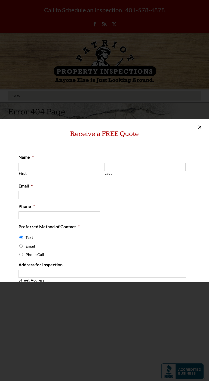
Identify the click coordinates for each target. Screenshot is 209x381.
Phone (27, 206)
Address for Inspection (41, 264)
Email (26, 185)
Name (26, 157)
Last (108, 173)
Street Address (32, 280)
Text (29, 237)
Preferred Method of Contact (49, 226)
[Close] (200, 127)
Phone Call (35, 254)
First (23, 173)
